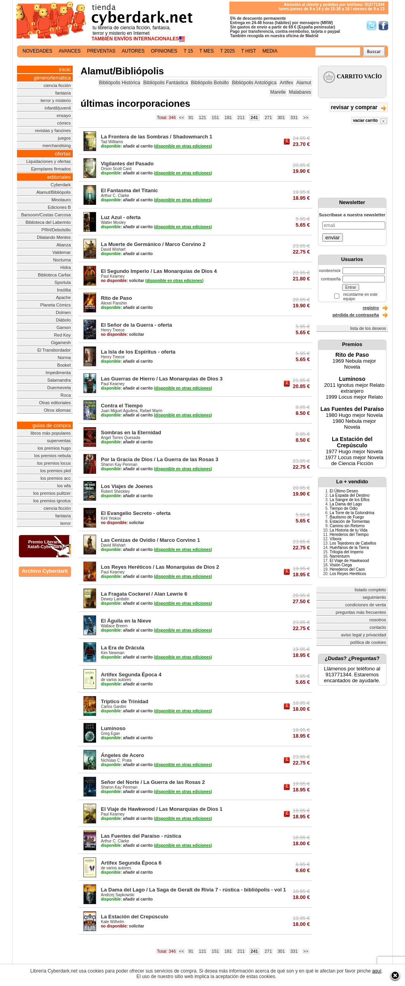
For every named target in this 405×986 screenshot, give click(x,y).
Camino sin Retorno (347, 526)
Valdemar (62, 252)
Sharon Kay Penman (119, 464)
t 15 (188, 51)
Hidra (66, 267)
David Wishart (113, 249)
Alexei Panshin (114, 303)
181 (228, 117)
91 (190, 117)
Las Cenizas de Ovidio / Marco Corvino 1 (150, 540)
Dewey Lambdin (115, 599)
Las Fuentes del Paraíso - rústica (141, 836)
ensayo (63, 115)
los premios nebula (52, 455)
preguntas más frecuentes (361, 612)
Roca (66, 395)
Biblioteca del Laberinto (47, 222)
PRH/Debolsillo (56, 229)
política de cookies (368, 642)
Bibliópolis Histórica (119, 82)
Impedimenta (58, 372)
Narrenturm (340, 556)
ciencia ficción (57, 85)
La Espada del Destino (350, 495)
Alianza (64, 244)
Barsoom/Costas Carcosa (45, 214)
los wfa (64, 485)
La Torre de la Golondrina (352, 513)
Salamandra (58, 380)
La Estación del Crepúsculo (134, 917)
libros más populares (50, 433)
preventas (101, 51)
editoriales (59, 177)
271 (268, 117)
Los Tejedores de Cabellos (353, 543)
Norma (64, 357)
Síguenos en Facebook (383, 25)
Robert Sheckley (115, 491)
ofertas (63, 154)
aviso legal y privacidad (363, 634)
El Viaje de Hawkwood (349, 560)
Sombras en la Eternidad (131, 432)
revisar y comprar (358, 108)
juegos (64, 138)
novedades (37, 51)
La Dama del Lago (346, 504)
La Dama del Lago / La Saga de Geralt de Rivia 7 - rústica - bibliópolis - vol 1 (193, 890)
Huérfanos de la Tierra (349, 547)
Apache (63, 297)
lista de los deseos (368, 328)
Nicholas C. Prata (116, 760)
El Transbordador (53, 350)
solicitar (122, 280)
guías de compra (51, 425)
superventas (59, 440)
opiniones (164, 51)
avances (70, 51)
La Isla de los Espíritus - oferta (138, 352)
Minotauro (61, 199)
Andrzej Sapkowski (117, 895)
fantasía (63, 93)
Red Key (62, 335)
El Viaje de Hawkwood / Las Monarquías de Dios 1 (162, 809)
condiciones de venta (365, 604)
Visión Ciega (341, 565)
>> (305, 117)
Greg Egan (110, 733)
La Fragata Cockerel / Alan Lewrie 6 (144, 594)
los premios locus (54, 463)
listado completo (370, 589)
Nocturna (62, 259)
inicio (65, 69)
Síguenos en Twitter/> (372, 25)
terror (66, 523)
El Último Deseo (344, 491)
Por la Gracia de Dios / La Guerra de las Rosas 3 (159, 459)
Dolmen (63, 312)
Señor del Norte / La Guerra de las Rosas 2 (153, 782)
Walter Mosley (113, 222)
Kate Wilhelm (112, 922)
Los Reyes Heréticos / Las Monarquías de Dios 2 (160, 567)
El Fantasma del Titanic (129, 190)
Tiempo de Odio (344, 508)
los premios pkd (55, 470)
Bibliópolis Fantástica (165, 82)
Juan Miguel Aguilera (119, 411)
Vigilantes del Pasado (127, 164)
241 (254, 117)
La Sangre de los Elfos (350, 500)
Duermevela (58, 387)
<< (181, 117)
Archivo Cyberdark (45, 571)
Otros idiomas (57, 410)
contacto (377, 627)
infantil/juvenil (58, 108)
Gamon (64, 327)
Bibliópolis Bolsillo (210, 82)
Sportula (63, 282)
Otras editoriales (55, 402)
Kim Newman (112, 653)
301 (281, 117)
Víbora (335, 539)
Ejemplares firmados (51, 169)
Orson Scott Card (116, 169)
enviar (333, 237)
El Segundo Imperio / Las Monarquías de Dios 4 (159, 271)
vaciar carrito (369, 121)
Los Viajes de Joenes (127, 486)
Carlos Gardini (113, 706)
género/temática (52, 78)
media (269, 51)
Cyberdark (61, 184)
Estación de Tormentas (350, 521)
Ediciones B (59, 207)
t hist (248, 51)
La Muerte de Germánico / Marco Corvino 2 (153, 244)
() (183, 146)
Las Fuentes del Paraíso (352, 409)
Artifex (286, 82)
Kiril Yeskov (111, 518)
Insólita (64, 290)
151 (215, 117)
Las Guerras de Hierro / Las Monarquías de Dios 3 (162, 379)
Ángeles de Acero (122, 755)
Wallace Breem (114, 626)
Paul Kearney (113, 276)
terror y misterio (55, 100)
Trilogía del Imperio (346, 552)
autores (133, 51)
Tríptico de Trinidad (124, 701)
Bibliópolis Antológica (254, 82)
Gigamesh (61, 342)
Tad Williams (112, 142)
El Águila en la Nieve (126, 621)
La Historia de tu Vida (348, 530)
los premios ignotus (52, 500)
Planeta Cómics (55, 305)
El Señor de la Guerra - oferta (136, 325)
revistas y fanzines (52, 130)
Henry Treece (113, 330)
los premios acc (55, 478)
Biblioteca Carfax (54, 275)
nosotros (377, 619)
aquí (376, 971)
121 (202, 117)
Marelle (278, 92)
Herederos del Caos (347, 569)
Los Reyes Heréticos (348, 574)
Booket (64, 365)
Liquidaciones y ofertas (48, 161)
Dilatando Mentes (54, 237)
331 (293, 117)
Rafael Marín (151, 411)
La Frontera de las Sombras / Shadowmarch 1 (156, 137)
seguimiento (374, 597)
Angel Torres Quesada (120, 437)
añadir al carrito (127, 146)
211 (240, 117)
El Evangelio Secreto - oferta (135, 513)
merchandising (56, 145)
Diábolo (63, 320)
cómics (64, 123)
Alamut (303, 82)
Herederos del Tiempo (349, 534)
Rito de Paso (116, 298)
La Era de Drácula (122, 648)
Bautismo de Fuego (347, 517)
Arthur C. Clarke (115, 195)
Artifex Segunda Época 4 (131, 675)
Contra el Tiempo (122, 406)
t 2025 (227, 51)
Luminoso (113, 728)
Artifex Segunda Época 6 (131, 863)
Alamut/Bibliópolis (53, 192)
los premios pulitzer (52, 493)
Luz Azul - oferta (121, 217)
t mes (206, 51)
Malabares (300, 92)
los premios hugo (54, 448)
